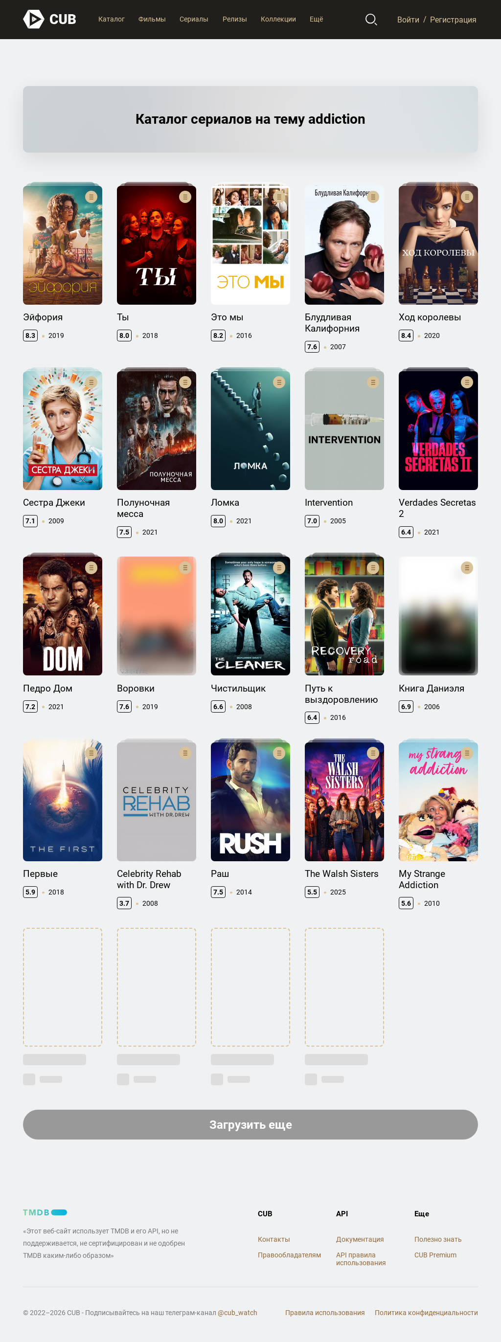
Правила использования (325, 1313)
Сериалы (194, 19)
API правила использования (361, 1259)
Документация (360, 1239)
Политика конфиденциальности (426, 1313)
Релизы (235, 19)
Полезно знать (438, 1239)
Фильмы (152, 19)
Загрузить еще (250, 1125)
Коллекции (278, 19)
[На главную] (50, 19)
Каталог (111, 19)
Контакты (274, 1239)
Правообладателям (289, 1255)
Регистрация (453, 19)
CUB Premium (435, 1255)
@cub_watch (237, 1313)
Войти (408, 19)
